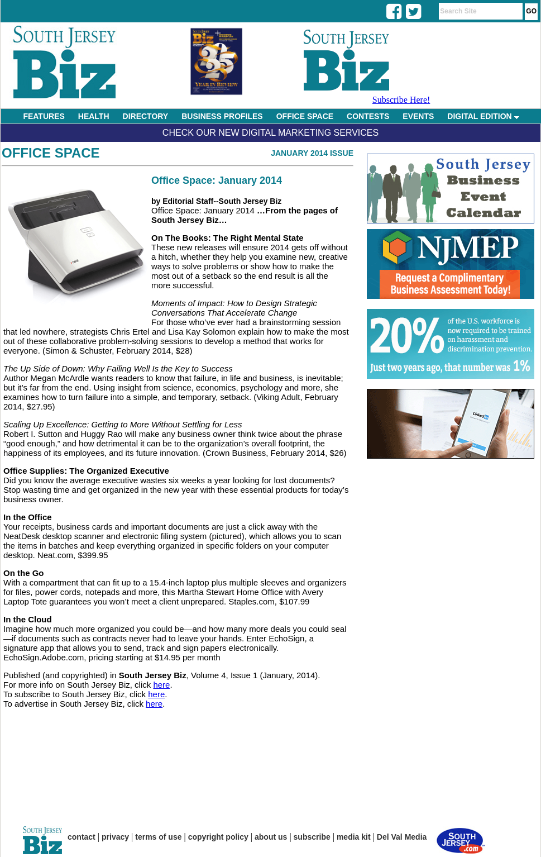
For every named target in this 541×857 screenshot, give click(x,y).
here (161, 684)
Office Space (51, 152)
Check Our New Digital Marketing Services (270, 132)
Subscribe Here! (401, 99)
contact (81, 836)
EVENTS (418, 116)
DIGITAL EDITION (483, 116)
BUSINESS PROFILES (221, 116)
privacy (115, 836)
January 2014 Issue (312, 153)
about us (271, 836)
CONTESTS (368, 116)
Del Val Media (402, 836)
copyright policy (218, 836)
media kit (354, 836)
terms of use (158, 836)
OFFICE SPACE (304, 116)
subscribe (312, 836)
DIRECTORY (146, 116)
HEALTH (93, 116)
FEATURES (43, 116)
